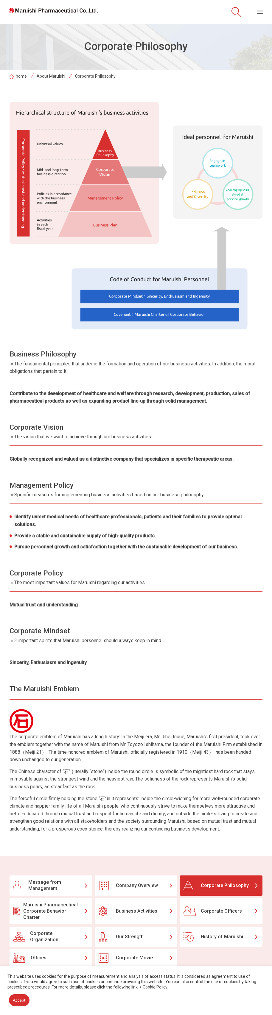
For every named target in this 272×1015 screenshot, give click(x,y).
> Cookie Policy (153, 987)
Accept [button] (19, 1000)
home (18, 76)
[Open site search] (236, 12)
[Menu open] (260, 12)
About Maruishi (51, 76)
